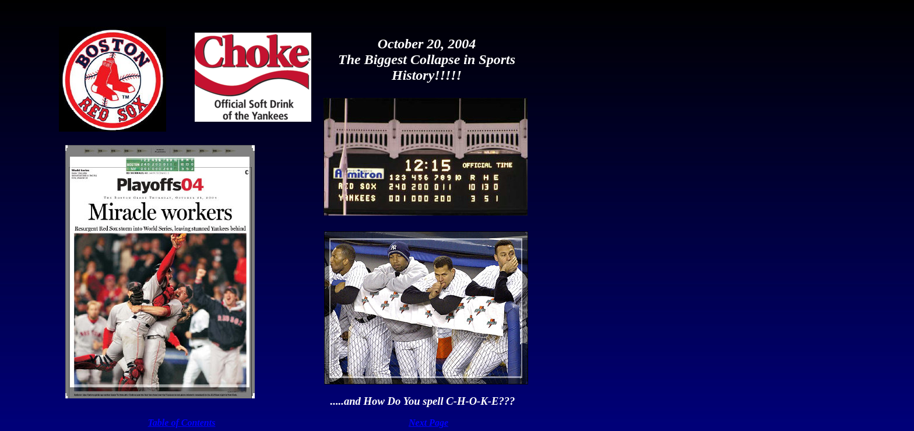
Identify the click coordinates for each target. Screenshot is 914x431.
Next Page (428, 423)
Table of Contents (182, 423)
